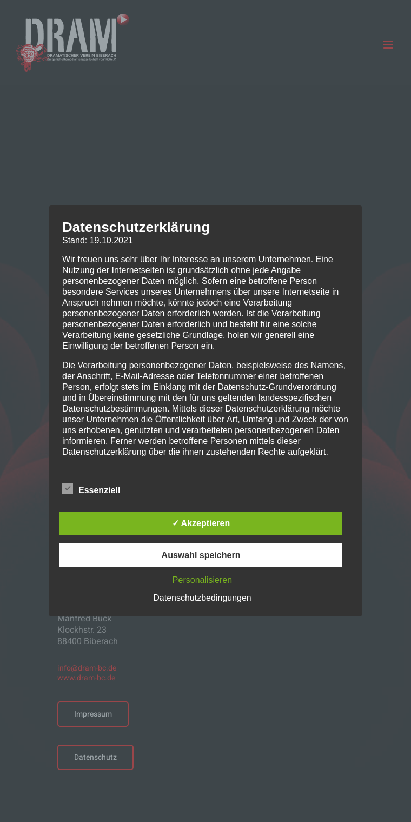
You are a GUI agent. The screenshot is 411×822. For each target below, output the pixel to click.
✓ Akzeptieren (201, 523)
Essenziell (91, 489)
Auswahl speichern (201, 555)
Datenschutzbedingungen (202, 597)
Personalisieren (202, 580)
